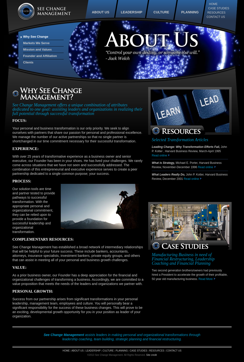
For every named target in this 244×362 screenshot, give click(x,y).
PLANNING (189, 12)
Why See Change (35, 36)
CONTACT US (216, 17)
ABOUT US (100, 12)
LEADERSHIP (131, 12)
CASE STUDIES (218, 8)
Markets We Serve (36, 43)
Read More (206, 279)
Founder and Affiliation (40, 56)
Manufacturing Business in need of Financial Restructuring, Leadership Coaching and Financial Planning (183, 259)
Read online (160, 155)
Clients (28, 62)
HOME (213, 4)
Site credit (151, 355)
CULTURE (161, 12)
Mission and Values (37, 49)
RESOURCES (216, 12)
